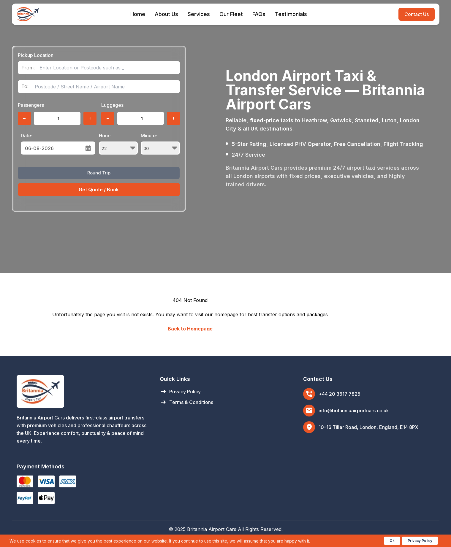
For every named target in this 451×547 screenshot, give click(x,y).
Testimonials (291, 14)
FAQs (258, 14)
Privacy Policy (180, 391)
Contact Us (416, 14)
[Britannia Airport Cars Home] (82, 391)
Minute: (160, 144)
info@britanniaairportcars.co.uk (354, 411)
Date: (26, 136)
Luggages (112, 105)
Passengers (31, 105)
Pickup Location (35, 55)
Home (137, 14)
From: (28, 68)
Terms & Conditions (186, 402)
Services (199, 14)
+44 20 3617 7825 (339, 394)
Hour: (118, 144)
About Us (166, 14)
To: (25, 86)
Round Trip (98, 173)
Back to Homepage (190, 329)
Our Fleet (231, 14)
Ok (392, 540)
